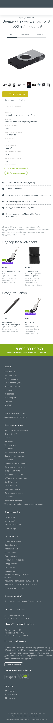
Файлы (22, 100)
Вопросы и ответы (13, 524)
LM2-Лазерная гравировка (16, 173)
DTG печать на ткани (14, 474)
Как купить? (10, 517)
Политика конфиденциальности (17, 719)
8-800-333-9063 (26, 348)
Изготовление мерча (14, 493)
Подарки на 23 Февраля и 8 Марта (23, 601)
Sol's (10, 567)
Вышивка (9, 441)
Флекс (7, 437)
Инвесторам (10, 394)
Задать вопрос (11, 528)
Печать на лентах (12, 489)
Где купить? (10, 521)
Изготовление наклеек (15, 467)
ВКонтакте (11, 694)
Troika (10, 571)
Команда (8, 401)
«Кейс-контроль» (14, 588)
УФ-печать (9, 448)
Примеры (39, 34)
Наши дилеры (11, 375)
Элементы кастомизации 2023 (21, 581)
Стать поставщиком (13, 383)
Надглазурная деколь (14, 452)
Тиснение (9, 459)
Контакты (9, 405)
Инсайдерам (10, 397)
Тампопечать (10, 445)
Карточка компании (14, 664)
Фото (12, 34)
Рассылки (9, 390)
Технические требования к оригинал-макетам (25, 504)
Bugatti (11, 545)
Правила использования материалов (25, 716)
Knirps (11, 556)
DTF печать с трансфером (16, 478)
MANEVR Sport (14, 560)
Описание (9, 100)
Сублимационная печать (16, 463)
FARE (10, 552)
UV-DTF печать (11, 482)
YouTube (10, 698)
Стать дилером (11, 379)
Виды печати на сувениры (16, 430)
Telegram (10, 691)
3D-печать (9, 496)
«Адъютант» (13, 541)
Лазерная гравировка (14, 456)
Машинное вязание (13, 500)
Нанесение (24, 34)
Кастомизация (11, 485)
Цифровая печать (12, 471)
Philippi (11, 563)
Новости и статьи (12, 386)
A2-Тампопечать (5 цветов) (16, 168)
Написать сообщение (39, 719)
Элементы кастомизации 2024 (21, 584)
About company (16, 417)
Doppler (11, 549)
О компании (10, 371)
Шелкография (11, 434)
